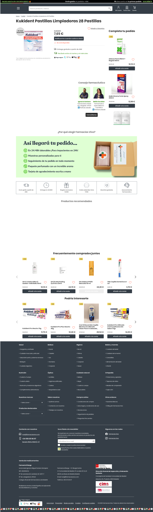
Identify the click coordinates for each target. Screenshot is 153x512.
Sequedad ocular (54, 389)
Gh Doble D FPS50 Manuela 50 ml (86, 282)
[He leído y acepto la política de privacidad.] (59, 445)
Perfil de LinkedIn (85, 107)
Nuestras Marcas (112, 401)
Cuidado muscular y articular (29, 353)
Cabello (51, 353)
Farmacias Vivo (114, 434)
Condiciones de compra (86, 401)
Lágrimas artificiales (55, 381)
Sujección (109, 389)
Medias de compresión (114, 385)
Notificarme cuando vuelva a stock (69, 38)
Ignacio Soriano (84, 101)
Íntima (80, 353)
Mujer (79, 381)
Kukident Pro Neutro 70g (31, 328)
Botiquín (22, 362)
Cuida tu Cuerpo (25, 377)
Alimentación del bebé (113, 362)
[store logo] (24, 8)
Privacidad (58, 503)
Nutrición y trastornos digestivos (30, 385)
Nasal (79, 366)
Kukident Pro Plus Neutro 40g (60, 327)
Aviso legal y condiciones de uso (88, 406)
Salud (21, 345)
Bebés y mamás (111, 345)
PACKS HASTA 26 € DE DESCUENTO (20, 1)
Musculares (81, 389)
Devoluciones (82, 410)
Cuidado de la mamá (113, 353)
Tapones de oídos (112, 381)
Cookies (78, 503)
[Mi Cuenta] (118, 8)
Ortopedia (109, 373)
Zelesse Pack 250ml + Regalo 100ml (117, 59)
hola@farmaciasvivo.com (31, 434)
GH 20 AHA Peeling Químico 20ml (58, 282)
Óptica (50, 373)
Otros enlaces (110, 397)
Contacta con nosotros (56, 406)
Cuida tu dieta (24, 381)
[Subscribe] (93, 441)
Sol (50, 357)
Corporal (52, 366)
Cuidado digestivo (26, 366)
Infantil (108, 366)
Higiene (79, 345)
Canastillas (110, 357)
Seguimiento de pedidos (86, 414)
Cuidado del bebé (112, 349)
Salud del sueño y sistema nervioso (31, 357)
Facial (51, 349)
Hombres (52, 362)
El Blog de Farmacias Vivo (114, 406)
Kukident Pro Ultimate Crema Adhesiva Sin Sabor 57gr (115, 326)
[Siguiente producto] (135, 277)
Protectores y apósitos (113, 377)
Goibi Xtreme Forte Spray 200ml (118, 97)
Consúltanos (92, 115)
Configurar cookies (88, 503)
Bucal (79, 349)
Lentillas (51, 377)
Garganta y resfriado (27, 349)
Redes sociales (69, 503)
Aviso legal (50, 503)
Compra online (82, 397)
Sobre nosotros (54, 397)
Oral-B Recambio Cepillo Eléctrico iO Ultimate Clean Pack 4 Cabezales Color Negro (88, 326)
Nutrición (22, 373)
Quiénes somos (54, 401)
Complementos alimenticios (29, 389)
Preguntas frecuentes (85, 418)
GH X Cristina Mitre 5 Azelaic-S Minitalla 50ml (31, 282)
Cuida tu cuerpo (83, 385)
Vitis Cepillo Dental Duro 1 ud (117, 282)
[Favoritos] (126, 8)
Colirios (51, 385)
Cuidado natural (83, 373)
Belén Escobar (99, 101)
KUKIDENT (57, 31)
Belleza (50, 345)
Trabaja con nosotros (56, 410)
